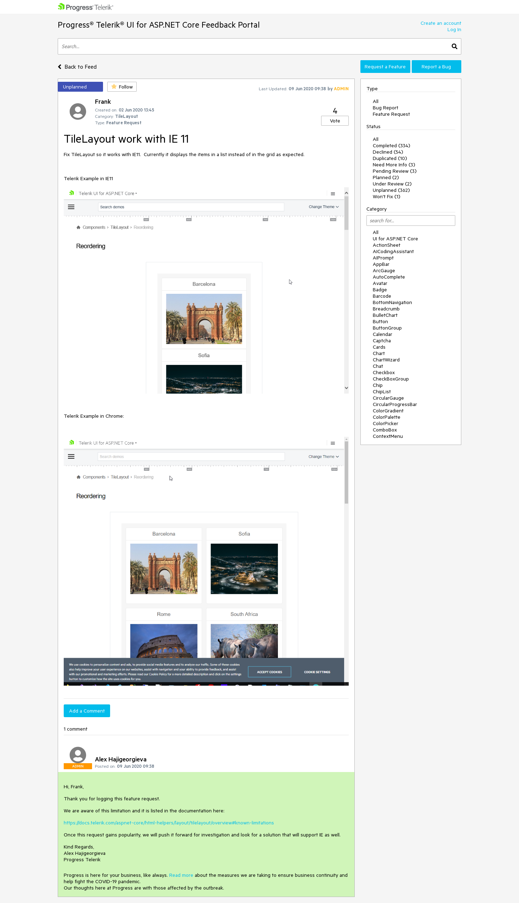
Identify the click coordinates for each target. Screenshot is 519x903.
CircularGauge (388, 398)
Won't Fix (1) (386, 196)
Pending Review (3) (395, 171)
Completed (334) (391, 145)
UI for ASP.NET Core (395, 238)
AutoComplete (389, 277)
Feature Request (391, 114)
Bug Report (385, 107)
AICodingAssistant (393, 251)
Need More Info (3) (394, 164)
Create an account (441, 23)
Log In (454, 29)
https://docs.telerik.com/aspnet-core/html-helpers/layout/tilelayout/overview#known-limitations (169, 822)
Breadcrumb (386, 308)
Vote (335, 121)
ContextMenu (388, 436)
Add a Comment (87, 711)
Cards (379, 347)
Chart (379, 353)
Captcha (382, 340)
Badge (380, 289)
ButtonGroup (387, 328)
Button (380, 321)
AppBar (381, 264)
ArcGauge (384, 270)
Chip (378, 385)
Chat (378, 366)
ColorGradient (388, 410)
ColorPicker (385, 423)
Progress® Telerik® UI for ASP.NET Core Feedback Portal (159, 24)
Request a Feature (385, 66)
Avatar (380, 283)
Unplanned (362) (391, 190)
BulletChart (385, 315)
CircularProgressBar (395, 404)
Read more (181, 875)
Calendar (382, 334)
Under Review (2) (392, 184)
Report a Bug (436, 66)
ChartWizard (386, 359)
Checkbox (384, 372)
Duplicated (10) (390, 158)
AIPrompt (383, 258)
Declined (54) (388, 152)
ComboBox (385, 430)
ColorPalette (386, 417)
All (375, 101)
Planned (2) (386, 177)
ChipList (382, 391)
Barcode (382, 296)
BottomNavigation (392, 302)
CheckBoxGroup (391, 379)
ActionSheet (386, 245)
